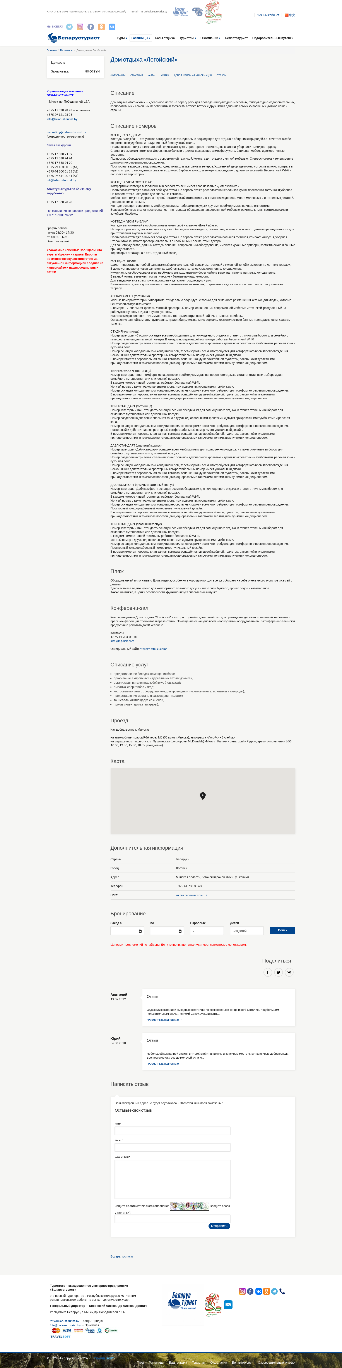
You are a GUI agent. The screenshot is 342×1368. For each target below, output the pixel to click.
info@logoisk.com (122, 641)
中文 (290, 15)
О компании (209, 38)
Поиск (282, 930)
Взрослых (197, 923)
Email (119, 1141)
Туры (121, 38)
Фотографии (118, 75)
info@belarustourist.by (154, 11)
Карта (151, 75)
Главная (52, 50)
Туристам (186, 38)
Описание (136, 75)
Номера (164, 75)
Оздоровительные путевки (272, 38)
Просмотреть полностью (165, 1020)
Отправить (219, 1227)
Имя (118, 1124)
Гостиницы (140, 38)
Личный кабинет (268, 15)
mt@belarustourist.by (61, 180)
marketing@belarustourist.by (66, 132)
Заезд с (116, 923)
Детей (234, 923)
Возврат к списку (122, 1257)
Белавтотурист (236, 38)
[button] (203, 796)
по (152, 923)
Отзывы (221, 75)
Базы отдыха (165, 38)
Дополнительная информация (193, 75)
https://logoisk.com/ (153, 648)
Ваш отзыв (122, 1157)
